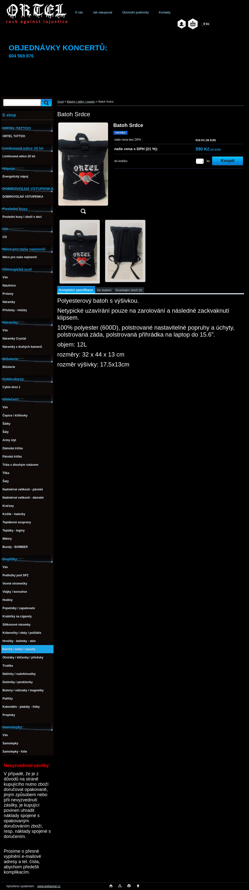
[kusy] (200, 161)
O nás (79, 12)
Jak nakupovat (102, 12)
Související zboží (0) (128, 290)
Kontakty (165, 12)
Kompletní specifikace (76, 290)
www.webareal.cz (49, 886)
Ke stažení (104, 290)
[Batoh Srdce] (83, 169)
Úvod (60, 101)
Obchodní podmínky (135, 12)
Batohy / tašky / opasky (81, 101)
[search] (45, 102)
